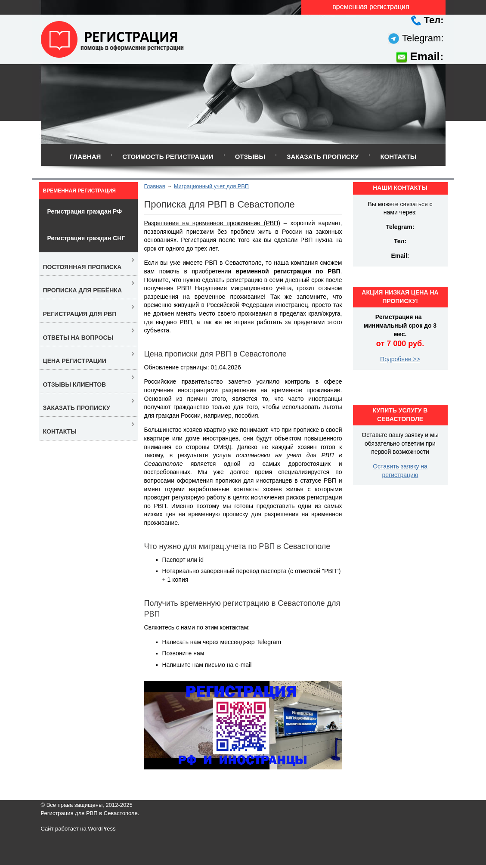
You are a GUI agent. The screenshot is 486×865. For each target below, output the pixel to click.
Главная (85, 156)
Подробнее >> (400, 359)
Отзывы (250, 156)
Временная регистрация (79, 191)
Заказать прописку (323, 156)
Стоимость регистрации (167, 156)
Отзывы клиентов (74, 384)
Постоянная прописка (82, 267)
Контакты (398, 156)
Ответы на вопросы (78, 337)
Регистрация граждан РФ (84, 211)
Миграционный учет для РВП (211, 186)
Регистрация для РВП (80, 313)
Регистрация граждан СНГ (86, 238)
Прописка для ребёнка (82, 290)
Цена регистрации (74, 360)
